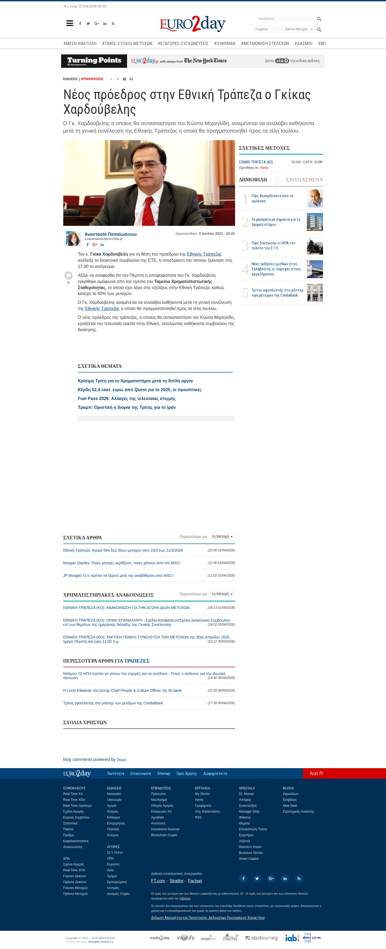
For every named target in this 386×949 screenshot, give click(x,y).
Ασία (110, 870)
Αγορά (111, 806)
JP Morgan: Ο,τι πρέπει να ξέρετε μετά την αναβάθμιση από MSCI (149, 575)
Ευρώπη (113, 864)
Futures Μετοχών (75, 888)
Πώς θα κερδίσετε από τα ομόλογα (272, 198)
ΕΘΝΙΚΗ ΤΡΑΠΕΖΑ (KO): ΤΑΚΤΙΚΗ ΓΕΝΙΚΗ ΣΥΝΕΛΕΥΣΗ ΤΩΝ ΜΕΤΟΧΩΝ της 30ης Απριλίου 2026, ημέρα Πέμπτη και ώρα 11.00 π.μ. (149, 639)
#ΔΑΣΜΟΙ (303, 43)
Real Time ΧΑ (73, 794)
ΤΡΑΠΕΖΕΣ (136, 661)
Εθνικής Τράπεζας (204, 254)
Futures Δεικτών (74, 876)
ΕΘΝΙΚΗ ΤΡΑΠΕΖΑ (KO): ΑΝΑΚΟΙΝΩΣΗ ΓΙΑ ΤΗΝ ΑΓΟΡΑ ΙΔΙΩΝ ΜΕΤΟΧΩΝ (149, 608)
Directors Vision (250, 847)
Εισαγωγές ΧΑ (161, 811)
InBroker (185, 898)
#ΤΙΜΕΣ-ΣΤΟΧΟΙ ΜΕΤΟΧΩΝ (127, 43)
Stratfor (176, 881)
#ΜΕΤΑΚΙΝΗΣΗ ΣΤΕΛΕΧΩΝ (265, 43)
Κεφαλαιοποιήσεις (76, 841)
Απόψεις (245, 800)
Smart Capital (249, 859)
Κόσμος (112, 811)
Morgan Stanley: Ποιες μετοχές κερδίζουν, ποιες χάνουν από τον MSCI (149, 563)
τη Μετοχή (222, 536)
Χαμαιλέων (291, 794)
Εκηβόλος (290, 800)
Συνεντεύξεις (248, 806)
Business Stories (251, 853)
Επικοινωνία (141, 773)
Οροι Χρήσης (187, 773)
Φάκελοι (245, 817)
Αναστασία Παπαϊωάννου (111, 234)
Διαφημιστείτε (215, 773)
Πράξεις (69, 835)
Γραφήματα (203, 806)
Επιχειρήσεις (116, 823)
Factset (195, 881)
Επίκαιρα (113, 817)
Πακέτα (68, 829)
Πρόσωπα (158, 794)
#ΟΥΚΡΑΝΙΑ (225, 43)
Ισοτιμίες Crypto (118, 894)
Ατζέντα (244, 841)
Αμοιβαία (157, 817)
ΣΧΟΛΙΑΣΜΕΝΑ (304, 179)
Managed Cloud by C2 (100, 941)
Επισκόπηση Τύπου (253, 829)
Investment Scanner (165, 829)
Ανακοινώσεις (73, 847)
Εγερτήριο (246, 835)
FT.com (158, 881)
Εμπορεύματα (117, 882)
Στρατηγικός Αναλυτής (298, 811)
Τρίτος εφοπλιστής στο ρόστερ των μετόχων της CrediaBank (277, 293)
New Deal (290, 806)
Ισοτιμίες (113, 888)
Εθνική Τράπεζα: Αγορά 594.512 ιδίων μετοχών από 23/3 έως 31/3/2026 (149, 550)
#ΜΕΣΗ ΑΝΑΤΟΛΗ (79, 43)
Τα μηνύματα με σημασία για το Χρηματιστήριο (276, 222)
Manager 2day (249, 811)
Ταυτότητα (115, 773)
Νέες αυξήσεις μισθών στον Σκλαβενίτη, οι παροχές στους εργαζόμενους (276, 269)
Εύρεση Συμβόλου (76, 817)
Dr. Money (246, 794)
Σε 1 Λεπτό (115, 852)
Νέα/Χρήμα (159, 800)
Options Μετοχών (75, 894)
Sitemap (163, 773)
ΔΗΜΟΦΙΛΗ (253, 179)
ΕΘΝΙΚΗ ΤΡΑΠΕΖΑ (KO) (256, 162)
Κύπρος (112, 835)
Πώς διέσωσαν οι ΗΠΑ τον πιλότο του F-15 (273, 246)
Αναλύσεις (158, 823)
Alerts (264, 168)
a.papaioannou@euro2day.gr (104, 238)
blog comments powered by (95, 759)
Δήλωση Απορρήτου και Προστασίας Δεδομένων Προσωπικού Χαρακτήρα (208, 918)
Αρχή (314, 773)
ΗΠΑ (110, 858)
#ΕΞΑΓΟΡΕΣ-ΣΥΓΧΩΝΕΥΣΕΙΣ (183, 43)
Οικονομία (114, 800)
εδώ (282, 60)
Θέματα (244, 823)
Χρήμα (112, 876)
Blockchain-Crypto (164, 835)
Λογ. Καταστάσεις (207, 811)
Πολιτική (113, 829)
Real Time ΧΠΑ (74, 800)
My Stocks (202, 794)
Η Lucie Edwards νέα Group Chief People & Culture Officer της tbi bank (149, 690)
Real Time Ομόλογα (77, 806)
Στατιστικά (70, 823)
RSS (198, 817)
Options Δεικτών (75, 882)
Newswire (114, 794)
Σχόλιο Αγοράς (73, 811)
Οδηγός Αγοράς (162, 806)
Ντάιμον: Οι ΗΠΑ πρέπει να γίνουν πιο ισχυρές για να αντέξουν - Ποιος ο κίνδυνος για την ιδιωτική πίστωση (149, 675)
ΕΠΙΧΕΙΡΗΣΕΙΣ (92, 79)
